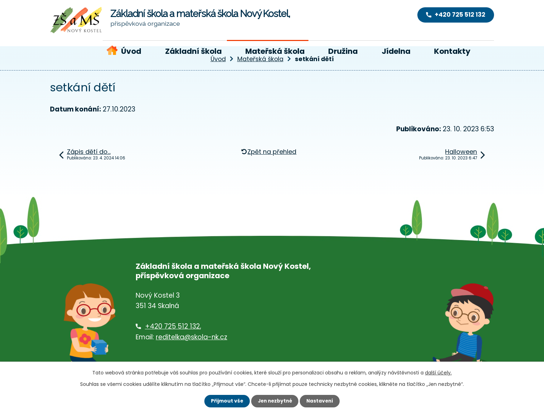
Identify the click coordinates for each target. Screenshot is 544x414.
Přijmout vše (225, 400)
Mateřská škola (275, 51)
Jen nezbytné (274, 400)
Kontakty (452, 51)
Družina (343, 51)
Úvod (131, 51)
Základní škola (193, 51)
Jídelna (396, 51)
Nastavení (321, 400)
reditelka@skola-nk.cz (191, 337)
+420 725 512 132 (172, 326)
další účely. (438, 372)
